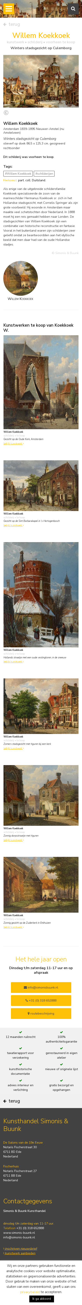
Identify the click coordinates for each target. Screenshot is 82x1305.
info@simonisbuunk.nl (41, 987)
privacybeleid (30, 1292)
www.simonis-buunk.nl (19, 1233)
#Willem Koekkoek (18, 174)
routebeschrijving (41, 1013)
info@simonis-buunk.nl (19, 1237)
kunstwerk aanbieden (19, 1253)
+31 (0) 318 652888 (41, 1000)
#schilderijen (44, 174)
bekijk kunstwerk (13, 443)
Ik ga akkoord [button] (41, 1299)
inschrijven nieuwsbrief (20, 1249)
